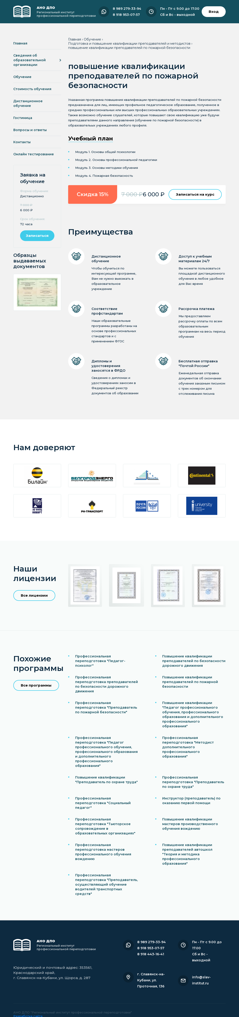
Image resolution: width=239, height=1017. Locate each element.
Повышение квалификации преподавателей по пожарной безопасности (190, 682)
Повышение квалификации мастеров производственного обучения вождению (190, 824)
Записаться (37, 235)
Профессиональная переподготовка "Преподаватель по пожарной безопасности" (106, 707)
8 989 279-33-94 (127, 9)
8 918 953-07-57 (126, 15)
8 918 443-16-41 (150, 954)
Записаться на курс (195, 194)
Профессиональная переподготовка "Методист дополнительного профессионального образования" (188, 747)
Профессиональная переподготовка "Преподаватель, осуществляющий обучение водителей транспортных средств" (106, 884)
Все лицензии (34, 595)
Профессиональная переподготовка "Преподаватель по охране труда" (193, 782)
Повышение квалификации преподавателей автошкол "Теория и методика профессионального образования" (187, 854)
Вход (214, 11)
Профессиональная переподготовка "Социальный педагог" (103, 803)
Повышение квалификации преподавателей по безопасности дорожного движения (193, 661)
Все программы (36, 685)
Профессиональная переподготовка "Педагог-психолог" (100, 661)
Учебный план (90, 138)
